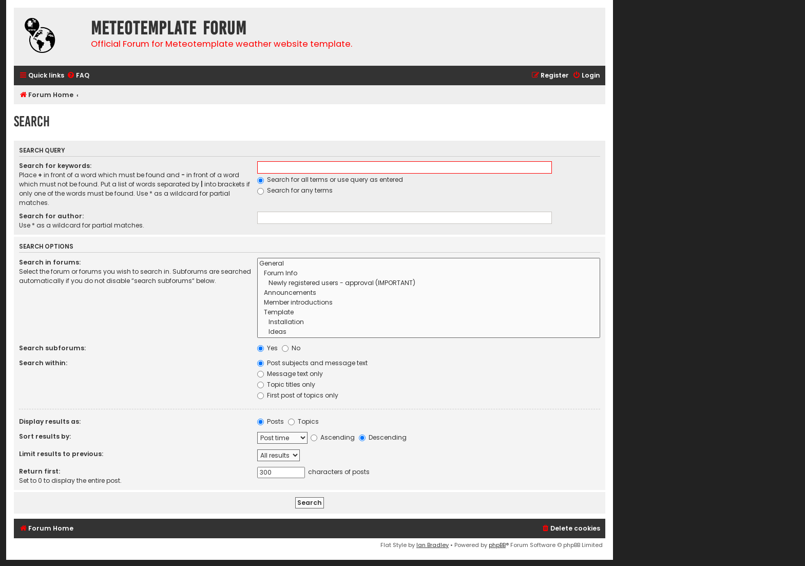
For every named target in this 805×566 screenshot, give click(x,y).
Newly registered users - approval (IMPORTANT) (428, 283)
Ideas (428, 332)
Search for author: (51, 216)
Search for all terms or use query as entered (330, 179)
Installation (428, 322)
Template (428, 312)
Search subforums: (52, 348)
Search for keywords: (55, 165)
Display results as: (50, 421)
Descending (383, 437)
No (291, 348)
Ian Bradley (432, 545)
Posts (270, 421)
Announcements (428, 293)
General (428, 264)
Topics (303, 421)
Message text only (290, 373)
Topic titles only (286, 384)
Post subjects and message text (312, 363)
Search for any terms (295, 190)
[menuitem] (78, 76)
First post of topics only (297, 395)
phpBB (497, 545)
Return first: (39, 471)
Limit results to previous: (61, 453)
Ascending (333, 437)
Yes (267, 348)
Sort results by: (45, 436)
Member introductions (428, 303)
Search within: (43, 363)
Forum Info (428, 273)
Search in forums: (50, 262)
